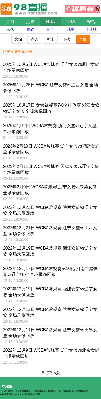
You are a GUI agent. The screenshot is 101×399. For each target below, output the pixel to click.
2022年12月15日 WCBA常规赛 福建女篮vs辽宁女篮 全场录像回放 (50, 292)
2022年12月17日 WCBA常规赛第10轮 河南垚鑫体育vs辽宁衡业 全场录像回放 (50, 271)
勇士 (50, 39)
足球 (30, 21)
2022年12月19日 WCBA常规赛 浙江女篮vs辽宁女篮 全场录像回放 (50, 251)
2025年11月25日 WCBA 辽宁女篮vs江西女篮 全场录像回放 (50, 87)
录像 (10, 29)
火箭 (18, 39)
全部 (83, 39)
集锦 (30, 29)
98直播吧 (29, 6)
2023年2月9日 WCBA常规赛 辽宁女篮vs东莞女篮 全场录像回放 (50, 190)
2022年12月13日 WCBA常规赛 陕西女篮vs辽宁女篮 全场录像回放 (50, 312)
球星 (71, 29)
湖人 (34, 39)
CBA (70, 21)
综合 (91, 21)
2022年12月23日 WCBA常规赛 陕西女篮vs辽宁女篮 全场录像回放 (50, 210)
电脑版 (7, 386)
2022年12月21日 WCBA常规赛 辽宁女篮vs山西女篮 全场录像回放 (50, 230)
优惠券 (82, 7)
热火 (67, 39)
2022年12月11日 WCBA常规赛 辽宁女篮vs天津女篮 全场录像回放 (50, 333)
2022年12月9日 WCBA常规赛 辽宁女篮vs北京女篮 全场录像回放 (51, 353)
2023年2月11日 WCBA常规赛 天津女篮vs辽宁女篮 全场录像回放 (51, 169)
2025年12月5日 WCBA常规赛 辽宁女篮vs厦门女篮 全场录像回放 (51, 67)
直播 (10, 21)
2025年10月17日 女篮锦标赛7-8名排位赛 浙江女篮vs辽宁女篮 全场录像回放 (51, 108)
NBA (50, 21)
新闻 (50, 29)
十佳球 (91, 29)
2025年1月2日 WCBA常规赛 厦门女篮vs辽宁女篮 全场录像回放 (50, 128)
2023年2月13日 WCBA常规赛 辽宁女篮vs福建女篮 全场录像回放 (51, 149)
